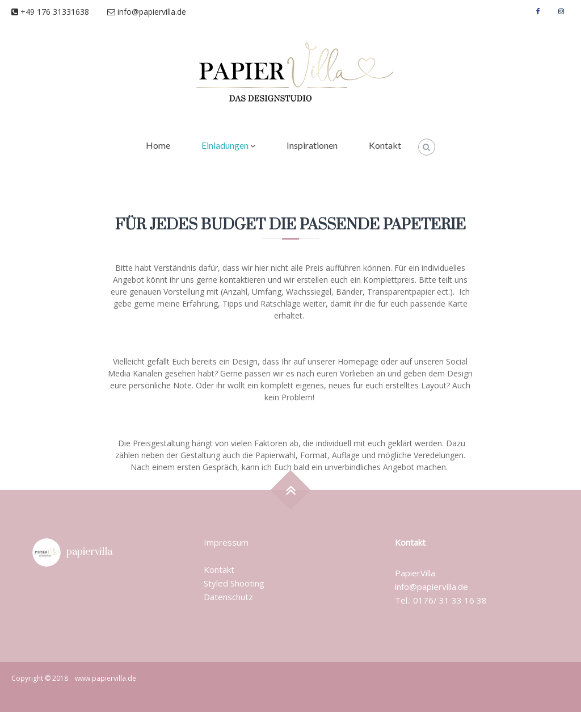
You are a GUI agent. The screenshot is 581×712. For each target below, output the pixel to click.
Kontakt (385, 145)
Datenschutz (228, 596)
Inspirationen (312, 145)
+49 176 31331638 (59, 11)
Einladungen (225, 145)
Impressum (226, 542)
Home (158, 145)
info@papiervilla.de (146, 11)
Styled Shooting (234, 583)
